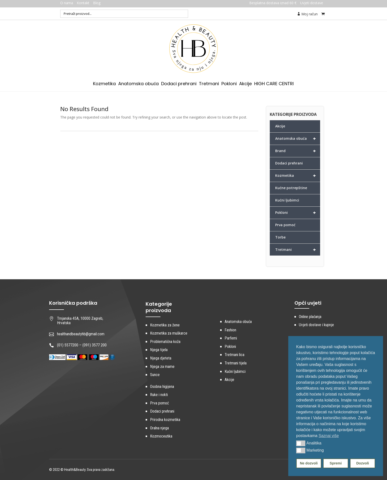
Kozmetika (104, 84)
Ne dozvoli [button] (309, 463)
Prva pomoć (285, 224)
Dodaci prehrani (178, 84)
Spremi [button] (336, 463)
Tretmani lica (234, 354)
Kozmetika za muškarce (168, 333)
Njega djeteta (160, 358)
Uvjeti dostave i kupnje (316, 324)
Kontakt (83, 2)
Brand (297, 151)
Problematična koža (165, 341)
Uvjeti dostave (311, 2)
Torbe (280, 237)
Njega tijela (159, 349)
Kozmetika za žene (165, 325)
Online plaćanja (310, 316)
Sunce (155, 374)
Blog (96, 2)
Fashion (230, 330)
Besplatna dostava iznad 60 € (272, 2)
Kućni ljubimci (287, 200)
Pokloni (229, 84)
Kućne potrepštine (291, 187)
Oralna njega (159, 428)
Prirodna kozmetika (165, 419)
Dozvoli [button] (362, 463)
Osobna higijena (162, 386)
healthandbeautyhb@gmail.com (80, 334)
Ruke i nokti (159, 394)
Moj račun (307, 14)
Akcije (245, 84)
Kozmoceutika (161, 436)
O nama (66, 2)
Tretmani (209, 84)
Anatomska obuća (138, 84)
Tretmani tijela (236, 363)
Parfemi (231, 338)
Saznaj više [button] (329, 436)
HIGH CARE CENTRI (274, 84)
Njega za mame (162, 366)
